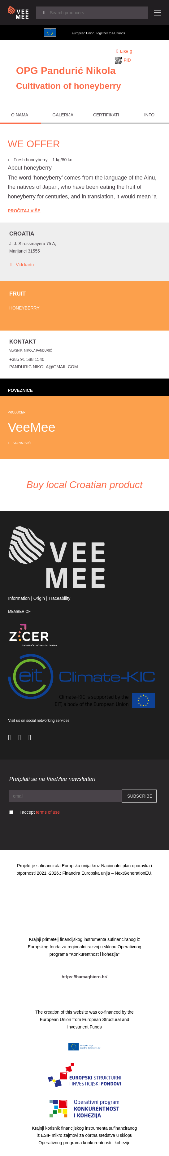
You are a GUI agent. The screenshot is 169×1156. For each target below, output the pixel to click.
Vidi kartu (21, 265)
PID (127, 60)
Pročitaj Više (24, 210)
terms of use (48, 812)
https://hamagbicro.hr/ (84, 976)
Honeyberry (24, 307)
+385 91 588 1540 (26, 359)
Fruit (17, 294)
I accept (40, 812)
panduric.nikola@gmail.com (43, 366)
